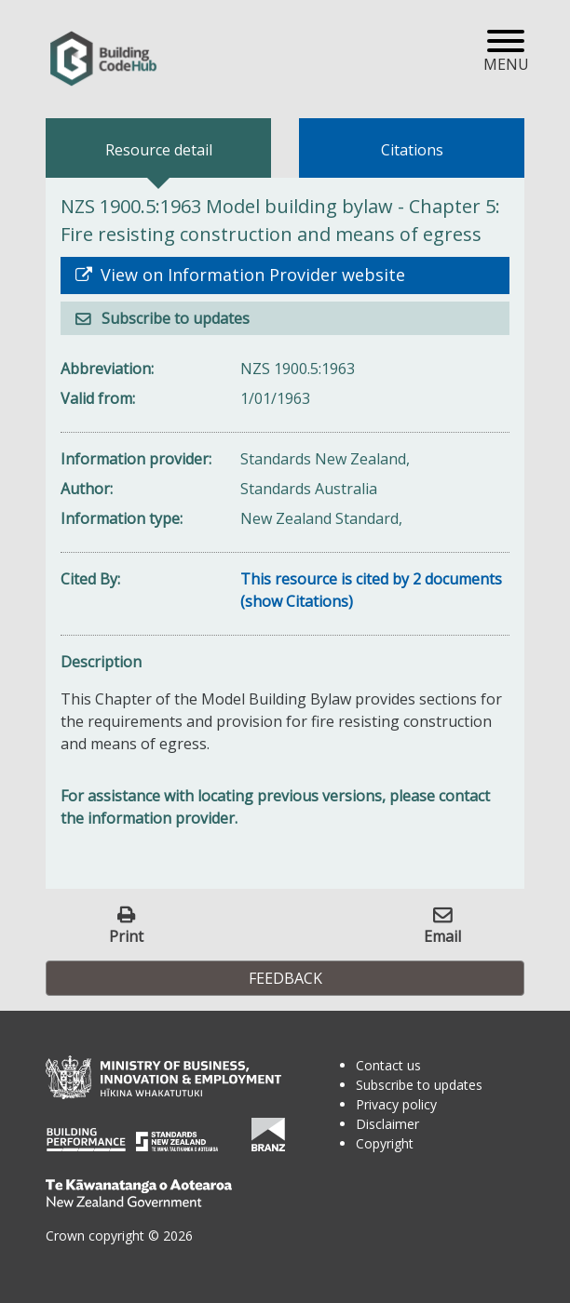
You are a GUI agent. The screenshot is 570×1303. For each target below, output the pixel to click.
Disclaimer (387, 1124)
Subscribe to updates (174, 318)
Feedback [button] (285, 978)
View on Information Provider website (250, 274)
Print (126, 936)
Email (442, 936)
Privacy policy (396, 1104)
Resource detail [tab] (158, 150)
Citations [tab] (412, 150)
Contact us (388, 1065)
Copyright (385, 1143)
